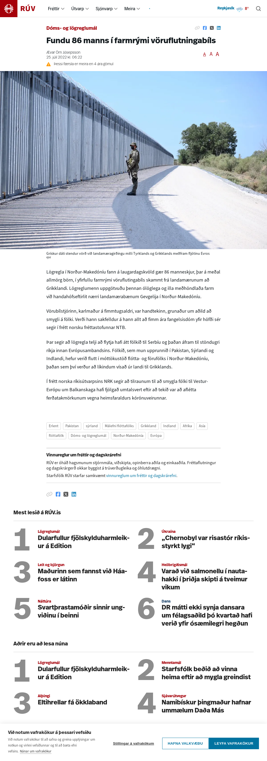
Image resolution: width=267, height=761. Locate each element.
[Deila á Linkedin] (219, 28)
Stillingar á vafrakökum (131, 742)
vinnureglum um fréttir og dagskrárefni (141, 475)
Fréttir (54, 8)
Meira (129, 8)
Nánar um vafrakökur (35, 751)
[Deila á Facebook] (205, 28)
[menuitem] (63, 8)
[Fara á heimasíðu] (22, 8)
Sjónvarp (104, 8)
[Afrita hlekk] (197, 28)
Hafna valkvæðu (183, 742)
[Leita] (258, 8)
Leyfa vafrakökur (233, 742)
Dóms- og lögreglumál (71, 28)
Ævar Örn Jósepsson (63, 53)
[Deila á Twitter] (212, 28)
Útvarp (77, 8)
